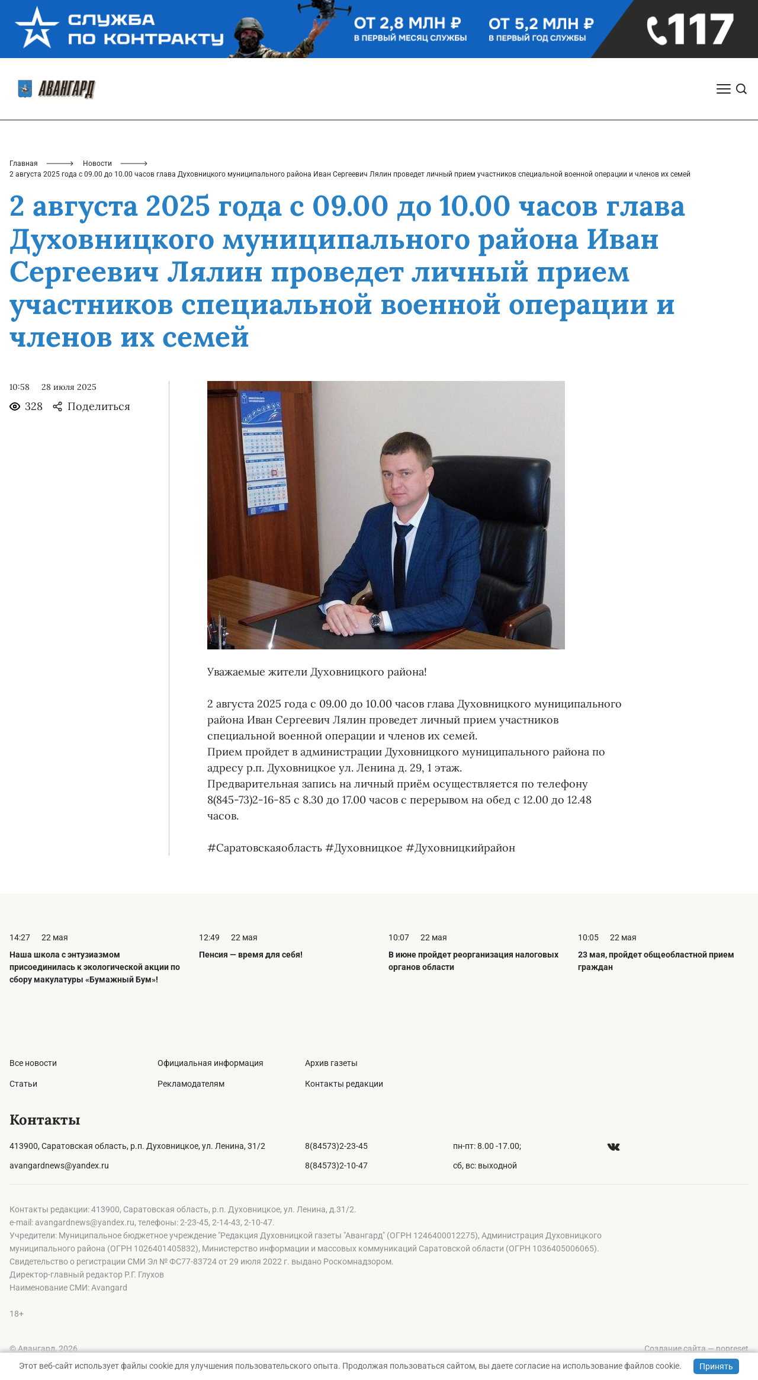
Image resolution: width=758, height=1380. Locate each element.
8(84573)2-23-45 (336, 1146)
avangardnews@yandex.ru (59, 1165)
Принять (716, 1366)
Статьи (23, 1083)
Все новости (33, 1063)
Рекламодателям (191, 1083)
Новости (97, 163)
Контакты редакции (344, 1083)
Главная (23, 163)
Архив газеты (331, 1063)
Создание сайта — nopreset (696, 1348)
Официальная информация (211, 1063)
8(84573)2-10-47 (336, 1165)
